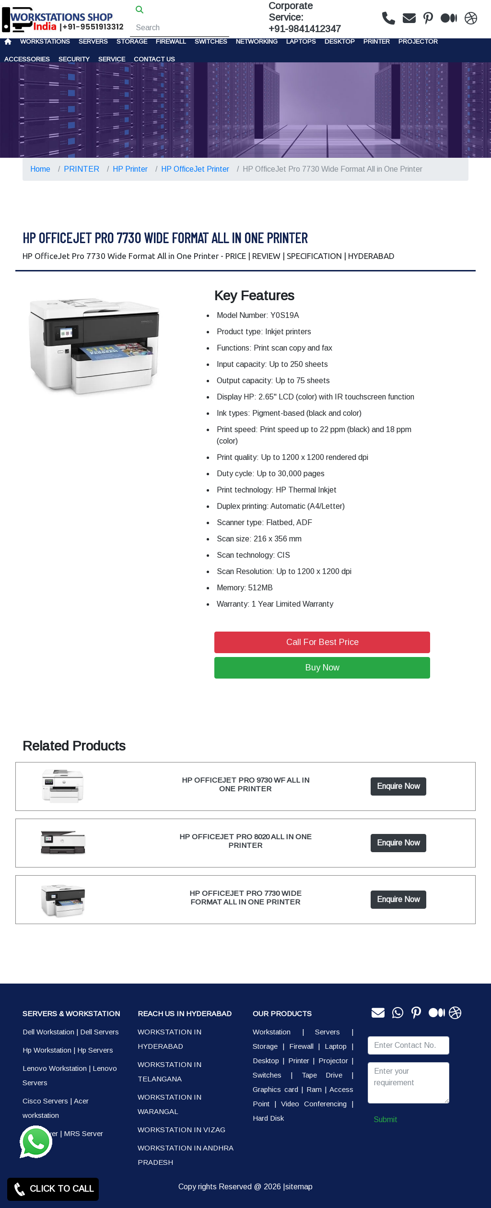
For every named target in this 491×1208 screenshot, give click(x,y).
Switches (211, 41)
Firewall (171, 41)
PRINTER (376, 41)
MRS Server (83, 1133)
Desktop (340, 41)
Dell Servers (99, 1032)
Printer (298, 1060)
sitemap (299, 1187)
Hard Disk (268, 1118)
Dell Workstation (48, 1032)
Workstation (272, 1032)
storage (132, 41)
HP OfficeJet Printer (195, 169)
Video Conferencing (314, 1104)
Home (40, 169)
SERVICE (111, 59)
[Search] (179, 28)
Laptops (301, 41)
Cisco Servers (45, 1101)
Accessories (27, 59)
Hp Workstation (47, 1050)
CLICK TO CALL (53, 1189)
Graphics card (275, 1089)
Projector (418, 41)
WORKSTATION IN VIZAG (181, 1130)
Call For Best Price (322, 642)
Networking (257, 41)
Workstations (45, 41)
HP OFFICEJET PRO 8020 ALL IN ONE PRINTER (245, 841)
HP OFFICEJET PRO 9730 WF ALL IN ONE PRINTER (245, 784)
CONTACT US (154, 59)
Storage (265, 1046)
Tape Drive (322, 1075)
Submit (385, 1119)
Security (74, 59)
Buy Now (322, 667)
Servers (93, 41)
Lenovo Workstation (55, 1068)
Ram (314, 1089)
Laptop (336, 1046)
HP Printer (130, 169)
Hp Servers (95, 1050)
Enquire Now (398, 786)
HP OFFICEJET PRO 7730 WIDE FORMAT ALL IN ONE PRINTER (245, 897)
